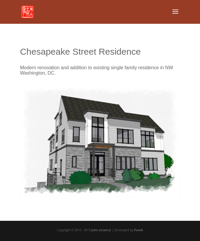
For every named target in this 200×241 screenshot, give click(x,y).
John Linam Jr (101, 230)
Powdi (138, 230)
